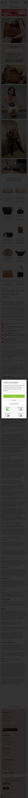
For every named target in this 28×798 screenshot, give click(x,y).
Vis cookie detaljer (14, 403)
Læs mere (5, 390)
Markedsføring (20, 409)
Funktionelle (7, 415)
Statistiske (20, 415)
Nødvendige (7, 409)
